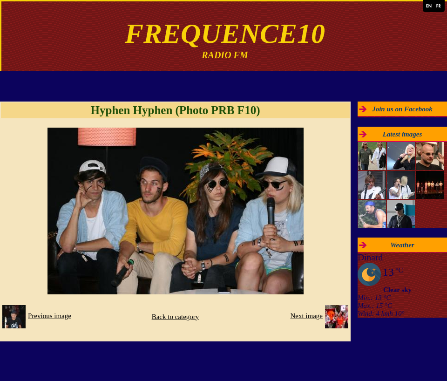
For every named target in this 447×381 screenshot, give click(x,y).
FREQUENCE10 (225, 33)
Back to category (175, 316)
